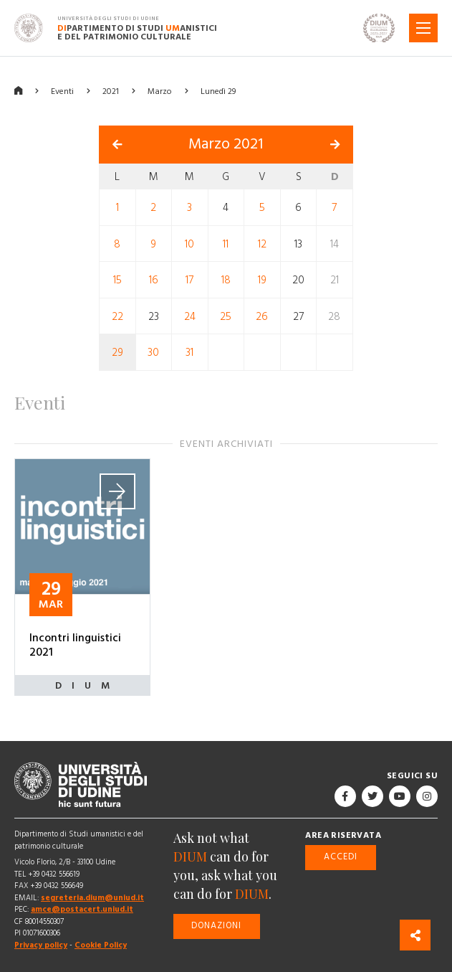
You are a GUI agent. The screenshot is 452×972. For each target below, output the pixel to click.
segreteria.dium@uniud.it (92, 897)
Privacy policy (40, 945)
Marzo (160, 91)
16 (153, 280)
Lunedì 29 (218, 91)
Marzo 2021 (225, 144)
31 (189, 352)
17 (189, 280)
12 (262, 243)
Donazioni (216, 926)
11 (226, 243)
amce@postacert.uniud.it (82, 909)
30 (153, 352)
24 (190, 316)
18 (226, 280)
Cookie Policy (100, 945)
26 (262, 316)
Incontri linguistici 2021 (75, 645)
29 (117, 352)
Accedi (340, 857)
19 (262, 280)
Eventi (62, 91)
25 (225, 316)
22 (117, 316)
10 (189, 243)
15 (117, 280)
